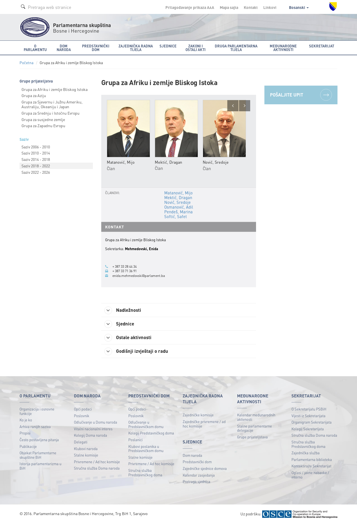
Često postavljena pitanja (39, 439)
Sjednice (121, 323)
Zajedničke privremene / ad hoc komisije (204, 423)
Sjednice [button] (168, 46)
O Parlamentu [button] (35, 48)
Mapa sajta (229, 7)
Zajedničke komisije (198, 415)
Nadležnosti (125, 309)
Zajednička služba (305, 452)
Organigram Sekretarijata (311, 422)
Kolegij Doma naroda (90, 435)
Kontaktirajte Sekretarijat (311, 466)
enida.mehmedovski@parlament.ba (140, 274)
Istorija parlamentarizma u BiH (40, 466)
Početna (26, 62)
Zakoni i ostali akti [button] (195, 48)
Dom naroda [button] (64, 48)
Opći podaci (83, 409)
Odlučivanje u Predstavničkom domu (145, 424)
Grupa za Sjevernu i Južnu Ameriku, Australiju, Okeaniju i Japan (52, 104)
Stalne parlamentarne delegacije (254, 428)
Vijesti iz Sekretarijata (308, 415)
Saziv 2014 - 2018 (35, 159)
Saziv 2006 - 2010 (35, 146)
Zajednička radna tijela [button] (136, 48)
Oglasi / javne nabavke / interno (310, 474)
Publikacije (28, 446)
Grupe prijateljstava (252, 436)
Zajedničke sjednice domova (205, 468)
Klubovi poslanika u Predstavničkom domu (145, 448)
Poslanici (135, 439)
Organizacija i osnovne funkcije (37, 411)
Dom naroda (192, 455)
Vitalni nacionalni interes (93, 428)
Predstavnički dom (197, 461)
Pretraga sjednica (196, 481)
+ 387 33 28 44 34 (126, 265)
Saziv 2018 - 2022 (35, 165)
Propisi (25, 433)
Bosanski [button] (299, 7)
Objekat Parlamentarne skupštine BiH (38, 455)
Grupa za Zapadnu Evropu (43, 125)
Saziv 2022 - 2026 (35, 172)
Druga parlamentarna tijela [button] (236, 48)
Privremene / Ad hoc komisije (97, 461)
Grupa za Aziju (33, 95)
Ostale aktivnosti (130, 337)
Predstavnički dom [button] (95, 48)
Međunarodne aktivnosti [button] (283, 48)
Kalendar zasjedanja (199, 475)
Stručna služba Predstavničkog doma (145, 472)
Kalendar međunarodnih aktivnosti (256, 417)
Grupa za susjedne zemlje (43, 119)
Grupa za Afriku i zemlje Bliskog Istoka (54, 89)
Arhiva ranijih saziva (35, 426)
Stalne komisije (86, 455)
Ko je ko (26, 419)
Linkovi (269, 7)
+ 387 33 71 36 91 (126, 269)
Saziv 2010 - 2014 (35, 152)
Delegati (80, 442)
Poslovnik (81, 415)
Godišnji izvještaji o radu (138, 351)
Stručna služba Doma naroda (97, 468)
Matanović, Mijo (178, 192)
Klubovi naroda (86, 448)
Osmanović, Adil (178, 206)
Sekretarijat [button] (321, 46)
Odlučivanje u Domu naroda (95, 422)
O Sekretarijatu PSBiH (308, 409)
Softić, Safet (175, 215)
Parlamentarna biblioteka (311, 459)
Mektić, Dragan (178, 197)
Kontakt (251, 7)
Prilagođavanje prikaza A (189, 7)
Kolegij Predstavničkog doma (151, 433)
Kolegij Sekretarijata (307, 428)
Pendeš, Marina (178, 211)
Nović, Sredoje (177, 201)
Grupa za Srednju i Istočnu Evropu (50, 112)
